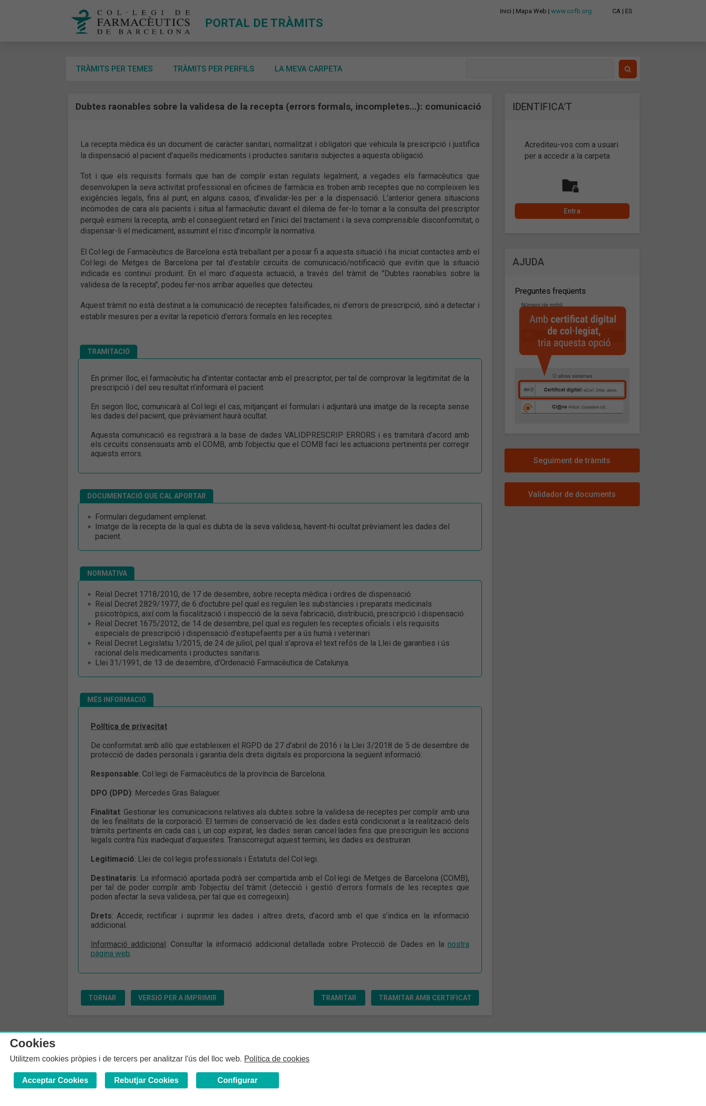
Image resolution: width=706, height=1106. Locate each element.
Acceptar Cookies (55, 1080)
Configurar (238, 1080)
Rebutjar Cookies (146, 1080)
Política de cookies (276, 1059)
